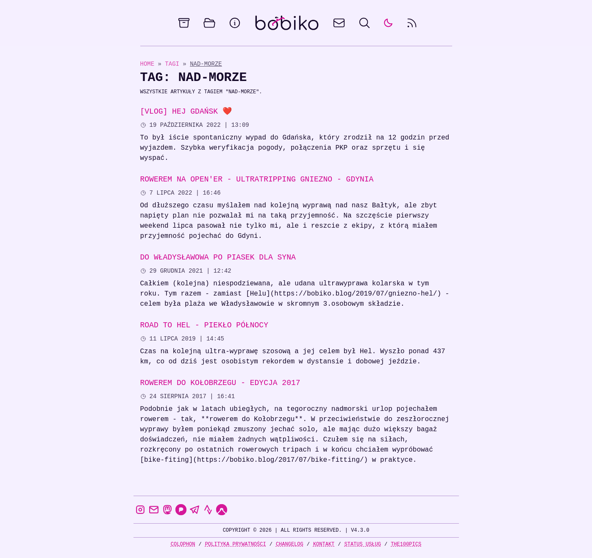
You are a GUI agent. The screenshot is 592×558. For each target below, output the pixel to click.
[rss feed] (411, 23)
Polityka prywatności (235, 544)
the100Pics (406, 544)
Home (147, 64)
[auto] (388, 23)
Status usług (363, 544)
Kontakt (323, 544)
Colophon (183, 544)
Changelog (289, 544)
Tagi (174, 64)
